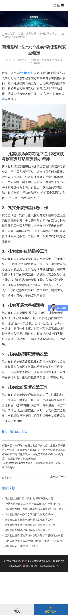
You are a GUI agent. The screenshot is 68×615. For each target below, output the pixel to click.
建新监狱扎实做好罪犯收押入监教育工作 (27, 530)
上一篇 (54, 476)
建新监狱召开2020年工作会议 (21, 546)
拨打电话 (51, 609)
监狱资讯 (31, 33)
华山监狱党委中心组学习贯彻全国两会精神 (29, 514)
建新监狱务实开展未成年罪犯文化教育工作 (29, 519)
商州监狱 (25, 72)
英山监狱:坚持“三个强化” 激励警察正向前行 (29, 498)
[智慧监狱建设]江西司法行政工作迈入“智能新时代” (33, 503)
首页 (20, 33)
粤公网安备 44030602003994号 (41, 566)
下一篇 (62, 476)
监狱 (24, 431)
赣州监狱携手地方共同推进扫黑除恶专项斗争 (30, 524)
